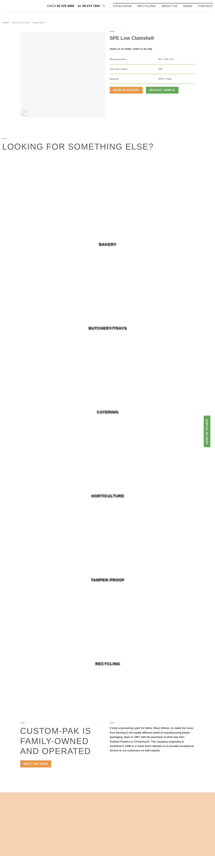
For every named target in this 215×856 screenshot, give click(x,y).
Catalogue (122, 6)
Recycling (146, 6)
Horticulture (20, 22)
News (187, 6)
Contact (205, 6)
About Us (169, 6)
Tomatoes (38, 22)
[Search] (103, 6)
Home (5, 22)
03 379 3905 (60, 6)
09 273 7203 (88, 6)
